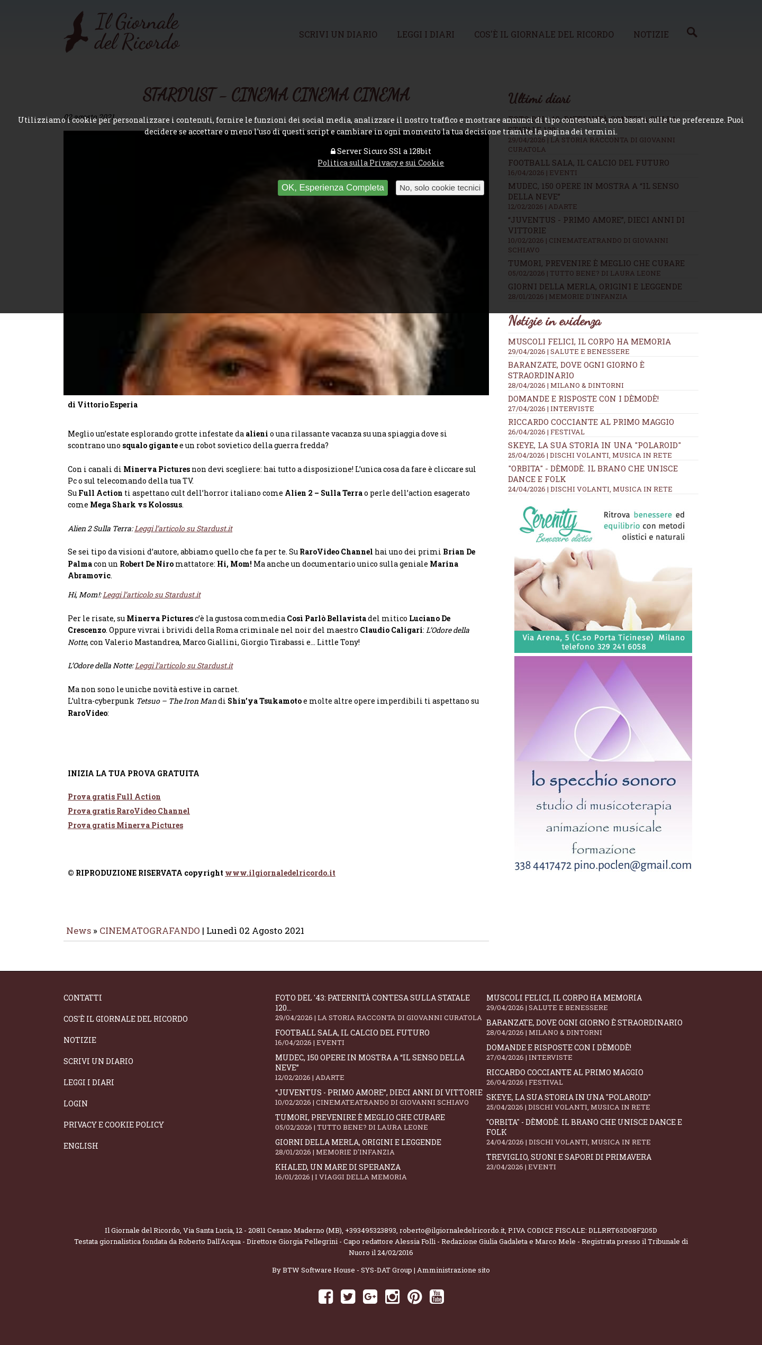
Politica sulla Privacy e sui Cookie (381, 163)
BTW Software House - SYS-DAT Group (347, 1277)
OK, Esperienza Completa (333, 188)
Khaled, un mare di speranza (381, 1179)
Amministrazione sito (453, 1277)
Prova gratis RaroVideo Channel (129, 818)
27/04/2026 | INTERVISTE (551, 408)
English (81, 1153)
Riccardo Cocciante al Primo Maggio (591, 421)
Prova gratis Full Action (114, 804)
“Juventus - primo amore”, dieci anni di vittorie (381, 1104)
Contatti (83, 1005)
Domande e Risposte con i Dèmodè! (583, 398)
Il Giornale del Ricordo (142, 1237)
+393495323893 (370, 1237)
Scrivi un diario (98, 1069)
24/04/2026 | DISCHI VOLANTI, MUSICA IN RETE (590, 489)
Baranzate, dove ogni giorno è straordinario (592, 1034)
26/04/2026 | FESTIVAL (546, 432)
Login (76, 1111)
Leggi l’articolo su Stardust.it (152, 602)
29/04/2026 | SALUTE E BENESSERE (569, 351)
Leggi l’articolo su (165, 536)
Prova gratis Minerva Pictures (125, 833)
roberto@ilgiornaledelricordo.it (452, 1237)
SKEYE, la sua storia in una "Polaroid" (594, 445)
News (78, 938)
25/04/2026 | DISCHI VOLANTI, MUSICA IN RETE (590, 455)
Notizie (80, 1047)
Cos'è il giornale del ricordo (126, 1026)
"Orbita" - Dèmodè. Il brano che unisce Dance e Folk (592, 1139)
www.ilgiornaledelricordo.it (280, 880)
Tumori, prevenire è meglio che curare (381, 1129)
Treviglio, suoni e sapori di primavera (592, 1169)
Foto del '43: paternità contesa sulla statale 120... (381, 1015)
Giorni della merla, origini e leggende (381, 1154)
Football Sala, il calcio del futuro (381, 1045)
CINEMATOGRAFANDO (150, 938)
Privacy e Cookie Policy (114, 1132)
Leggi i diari (89, 1090)
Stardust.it (214, 536)
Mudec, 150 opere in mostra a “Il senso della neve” (381, 1074)
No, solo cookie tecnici (440, 187)
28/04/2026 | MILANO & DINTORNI (566, 385)
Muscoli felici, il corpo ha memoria (589, 341)
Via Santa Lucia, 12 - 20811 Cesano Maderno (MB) (262, 1237)
